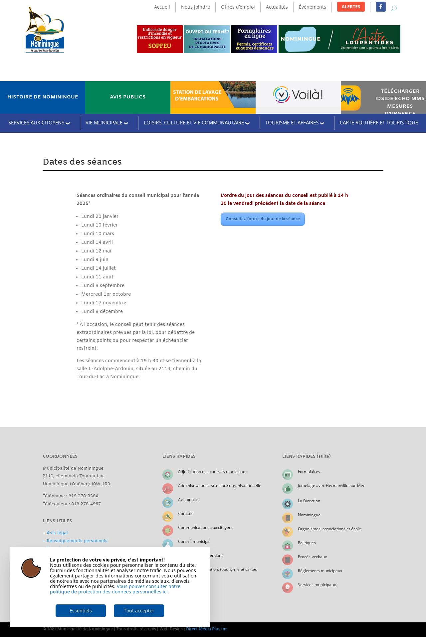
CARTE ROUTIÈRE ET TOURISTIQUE (379, 122)
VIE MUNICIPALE (104, 122)
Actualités (277, 7)
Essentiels (81, 610)
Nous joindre (195, 7)
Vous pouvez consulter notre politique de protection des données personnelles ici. (115, 589)
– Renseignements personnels (75, 541)
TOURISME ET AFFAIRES (292, 122)
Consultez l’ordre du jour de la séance (263, 219)
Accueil (162, 7)
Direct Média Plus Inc (206, 629)
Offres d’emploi (238, 7)
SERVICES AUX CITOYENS (36, 122)
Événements (312, 7)
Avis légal (57, 533)
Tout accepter (139, 610)
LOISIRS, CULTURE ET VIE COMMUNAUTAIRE (194, 122)
